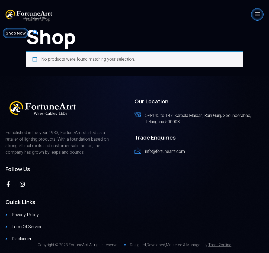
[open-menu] (257, 14)
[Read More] (199, 118)
